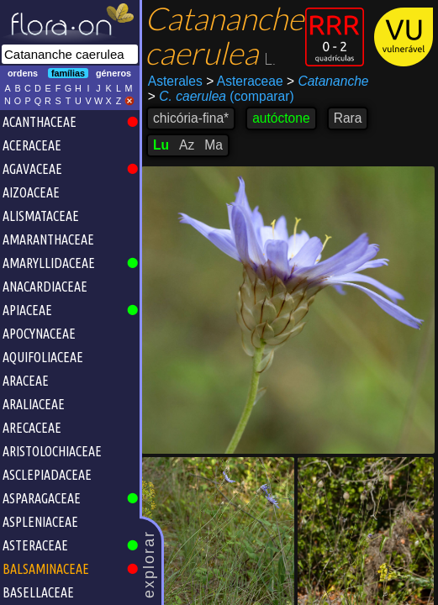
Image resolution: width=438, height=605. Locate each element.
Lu (161, 145)
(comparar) (221, 96)
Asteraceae (244, 81)
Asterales (175, 81)
